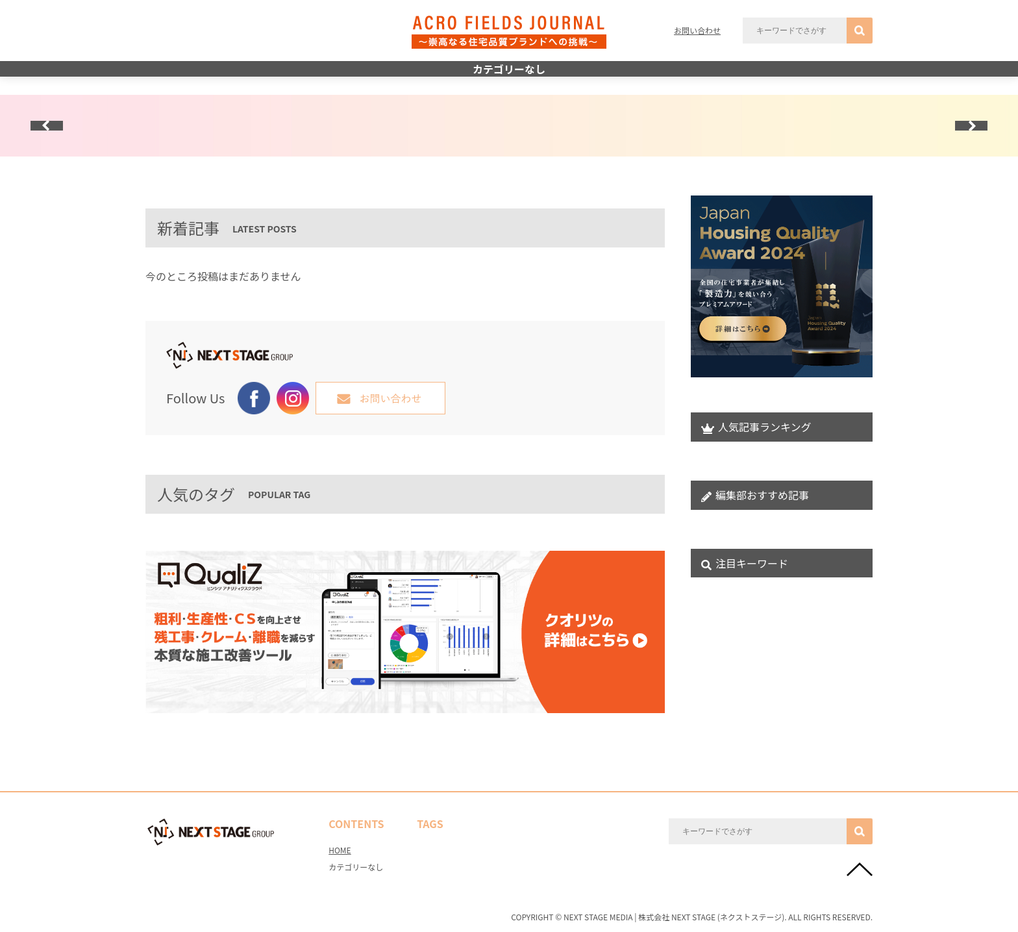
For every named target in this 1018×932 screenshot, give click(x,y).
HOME (340, 849)
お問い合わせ (697, 30)
